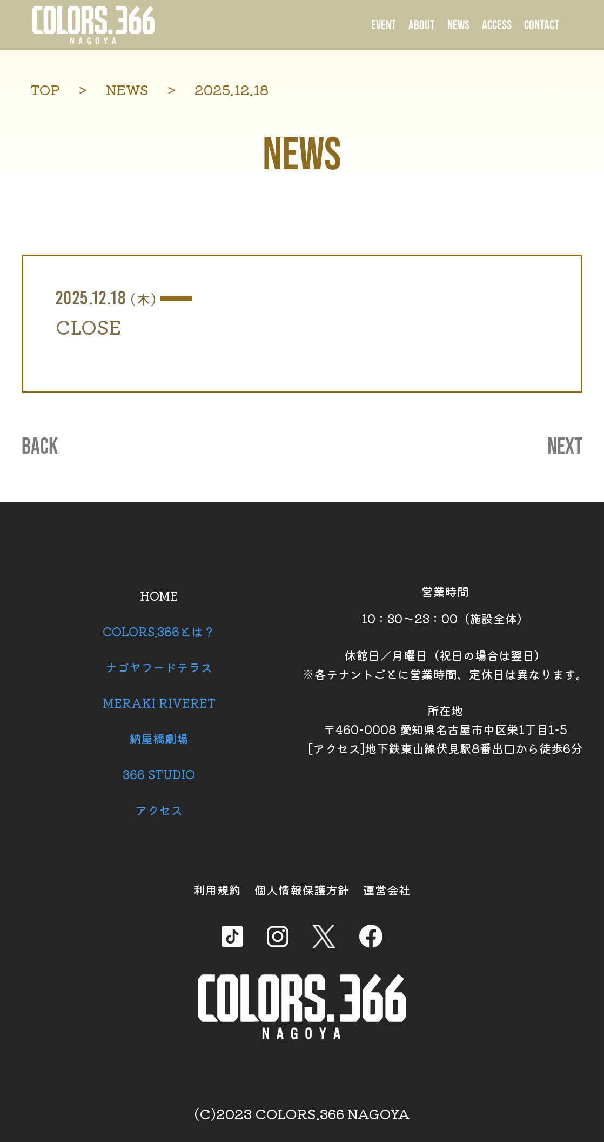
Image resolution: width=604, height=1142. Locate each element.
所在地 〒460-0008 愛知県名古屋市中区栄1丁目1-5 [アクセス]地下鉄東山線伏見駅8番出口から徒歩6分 (445, 728)
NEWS (458, 25)
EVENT (383, 25)
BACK (40, 447)
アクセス (159, 809)
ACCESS (497, 25)
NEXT (564, 447)
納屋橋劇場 (159, 738)
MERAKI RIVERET (159, 702)
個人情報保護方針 (302, 889)
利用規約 (217, 889)
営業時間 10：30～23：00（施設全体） (445, 604)
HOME (159, 595)
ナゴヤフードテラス (158, 666)
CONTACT (541, 25)
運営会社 (387, 889)
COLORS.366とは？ (159, 631)
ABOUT (421, 25)
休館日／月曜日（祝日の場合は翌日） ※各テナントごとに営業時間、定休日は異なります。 (445, 664)
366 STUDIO (159, 773)
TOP (45, 89)
